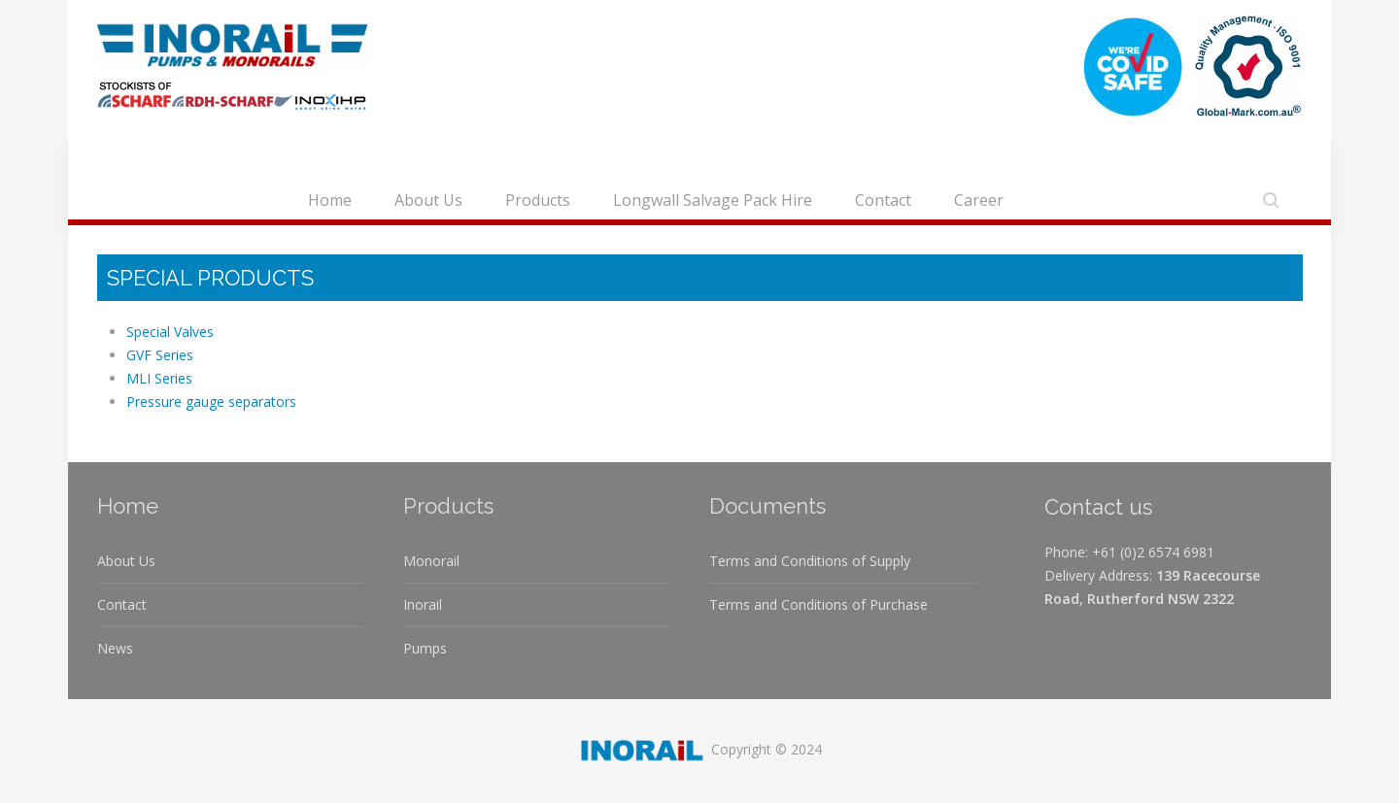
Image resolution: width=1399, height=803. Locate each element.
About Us (428, 200)
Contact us (1098, 506)
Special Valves (170, 331)
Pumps (425, 648)
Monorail (431, 561)
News (115, 648)
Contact (883, 200)
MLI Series (159, 378)
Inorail (422, 604)
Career (979, 200)
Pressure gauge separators (211, 401)
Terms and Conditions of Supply (809, 561)
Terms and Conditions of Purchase (818, 604)
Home (330, 200)
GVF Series (159, 355)
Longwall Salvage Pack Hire (712, 200)
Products (537, 200)
